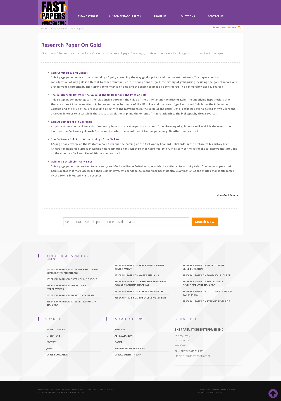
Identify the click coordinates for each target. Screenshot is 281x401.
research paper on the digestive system (140, 297)
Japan (50, 348)
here (83, 392)
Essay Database (88, 16)
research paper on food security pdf (206, 275)
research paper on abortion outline (70, 295)
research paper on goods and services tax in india (207, 293)
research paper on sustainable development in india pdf (203, 283)
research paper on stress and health (139, 291)
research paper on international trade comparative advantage (72, 271)
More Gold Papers (227, 195)
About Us (160, 16)
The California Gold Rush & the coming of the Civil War (86, 139)
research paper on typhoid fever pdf (206, 301)
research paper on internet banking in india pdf (71, 303)
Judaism (120, 329)
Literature (53, 335)
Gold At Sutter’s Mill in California (71, 121)
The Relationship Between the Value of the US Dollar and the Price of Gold (98, 95)
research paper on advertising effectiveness (66, 287)
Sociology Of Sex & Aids (130, 348)
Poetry (51, 342)
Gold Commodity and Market (69, 72)
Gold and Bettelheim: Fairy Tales (71, 161)
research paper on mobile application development (139, 267)
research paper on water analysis (137, 275)
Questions (188, 16)
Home (44, 28)
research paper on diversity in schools (71, 279)
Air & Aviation (124, 335)
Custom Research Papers (125, 16)
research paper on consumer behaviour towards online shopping (140, 283)
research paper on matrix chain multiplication (203, 267)
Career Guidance (57, 354)
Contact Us (215, 16)
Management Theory (128, 354)
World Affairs (55, 329)
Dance (118, 342)
